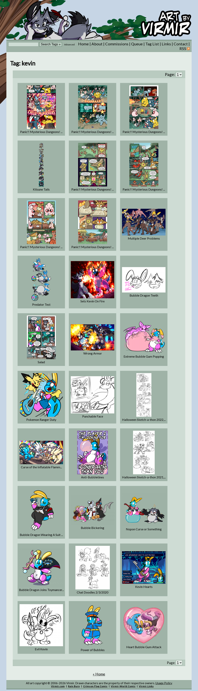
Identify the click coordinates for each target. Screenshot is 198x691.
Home (83, 43)
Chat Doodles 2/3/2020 (92, 592)
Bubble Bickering (92, 528)
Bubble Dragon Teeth (144, 295)
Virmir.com (58, 686)
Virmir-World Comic (123, 686)
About (96, 43)
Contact (181, 43)
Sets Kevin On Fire (92, 301)
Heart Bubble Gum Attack (143, 647)
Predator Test (41, 304)
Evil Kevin (41, 649)
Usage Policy (163, 683)
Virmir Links (146, 686)
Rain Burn (74, 686)
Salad (41, 362)
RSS (184, 48)
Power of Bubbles (93, 650)
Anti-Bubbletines (92, 477)
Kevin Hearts (144, 586)
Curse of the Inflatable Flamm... (41, 467)
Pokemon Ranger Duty (41, 419)
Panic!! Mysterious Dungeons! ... (41, 132)
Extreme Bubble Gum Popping (144, 356)
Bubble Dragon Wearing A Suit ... (41, 535)
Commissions (116, 43)
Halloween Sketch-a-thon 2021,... (144, 477)
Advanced (69, 44)
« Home (99, 674)
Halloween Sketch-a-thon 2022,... (144, 419)
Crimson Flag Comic (95, 686)
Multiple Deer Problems (144, 238)
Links (166, 43)
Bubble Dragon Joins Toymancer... (41, 590)
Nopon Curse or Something (144, 529)
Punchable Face (92, 416)
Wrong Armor (92, 353)
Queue (137, 43)
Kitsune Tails (41, 189)
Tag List (152, 43)
